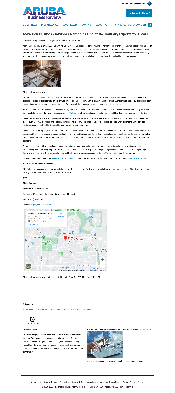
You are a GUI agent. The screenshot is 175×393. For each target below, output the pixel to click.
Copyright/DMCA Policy (110, 382)
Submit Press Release (69, 382)
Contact (86, 25)
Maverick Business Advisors (44, 97)
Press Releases (49, 25)
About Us (101, 25)
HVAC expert (73, 113)
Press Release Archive (47, 382)
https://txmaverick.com (136, 158)
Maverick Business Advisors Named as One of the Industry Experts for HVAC (58, 309)
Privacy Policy (129, 382)
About (33, 382)
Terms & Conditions (89, 382)
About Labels (70, 25)
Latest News (30, 25)
